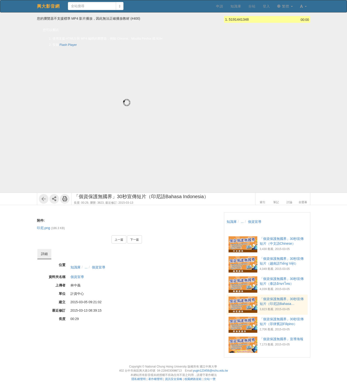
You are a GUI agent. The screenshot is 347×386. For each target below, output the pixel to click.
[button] (303, 6)
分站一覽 (210, 379)
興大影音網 (48, 6)
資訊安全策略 (173, 379)
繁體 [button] (285, 6)
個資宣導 (98, 267)
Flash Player (68, 45)
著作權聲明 (155, 379)
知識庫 (76, 267)
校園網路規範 (193, 379)
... (86, 267)
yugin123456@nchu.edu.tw (210, 370)
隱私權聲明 (138, 379)
